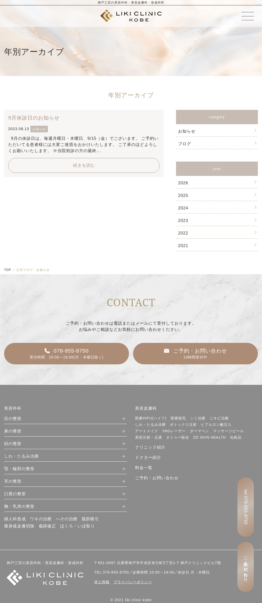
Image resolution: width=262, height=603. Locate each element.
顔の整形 (12, 443)
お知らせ (186, 131)
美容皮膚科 (146, 408)
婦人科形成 (15, 519)
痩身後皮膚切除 (19, 526)
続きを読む (84, 165)
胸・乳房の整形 (19, 506)
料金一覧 (143, 468)
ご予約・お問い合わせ (157, 478)
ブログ (184, 144)
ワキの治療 (41, 519)
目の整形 (12, 418)
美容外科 (12, 408)
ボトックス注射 (183, 424)
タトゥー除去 (177, 437)
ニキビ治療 (219, 418)
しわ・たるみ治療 (21, 456)
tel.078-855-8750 (246, 507)
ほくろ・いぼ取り (77, 526)
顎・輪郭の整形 (19, 469)
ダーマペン (199, 431)
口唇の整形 (15, 494)
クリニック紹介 (150, 447)
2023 (183, 220)
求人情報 (102, 582)
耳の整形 (12, 481)
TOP (7, 270)
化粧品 (236, 437)
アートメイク (146, 431)
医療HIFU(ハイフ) (151, 418)
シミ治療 (197, 418)
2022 (183, 233)
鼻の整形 (12, 431)
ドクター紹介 (148, 457)
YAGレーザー (174, 431)
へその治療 (67, 519)
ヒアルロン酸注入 (216, 424)
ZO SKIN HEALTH (209, 437)
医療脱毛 (178, 418)
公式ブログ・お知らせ (33, 270)
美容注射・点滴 (148, 437)
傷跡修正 (47, 526)
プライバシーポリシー (133, 582)
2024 (183, 208)
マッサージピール (228, 431)
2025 (183, 195)
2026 (183, 183)
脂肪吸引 (90, 519)
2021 (183, 246)
